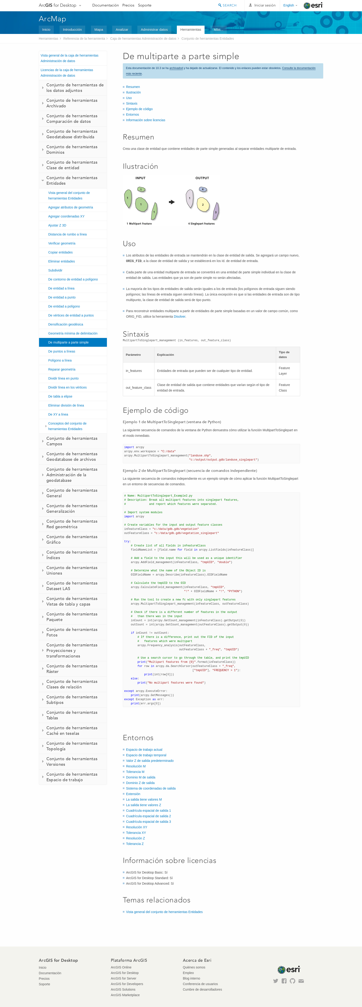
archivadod (176, 68)
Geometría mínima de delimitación (72, 333)
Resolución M (136, 766)
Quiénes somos (194, 967)
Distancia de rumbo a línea (67, 234)
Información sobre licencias (145, 120)
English (289, 5)
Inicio (46, 29)
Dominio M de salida (140, 777)
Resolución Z (135, 838)
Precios (128, 5)
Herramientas (190, 29)
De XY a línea (58, 414)
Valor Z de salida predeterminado (150, 761)
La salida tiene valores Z (143, 805)
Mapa (98, 29)
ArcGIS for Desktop (125, 973)
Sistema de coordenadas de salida (151, 788)
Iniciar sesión (265, 5)
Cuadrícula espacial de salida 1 (148, 810)
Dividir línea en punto (63, 378)
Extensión (133, 794)
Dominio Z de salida (140, 783)
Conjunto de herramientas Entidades (207, 38)
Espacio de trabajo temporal (146, 755)
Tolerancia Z (135, 844)
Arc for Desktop (57, 5)
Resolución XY (136, 827)
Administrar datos (154, 29)
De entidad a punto (61, 297)
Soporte (144, 5)
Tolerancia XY (136, 833)
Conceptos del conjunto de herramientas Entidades (67, 426)
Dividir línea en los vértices (67, 387)
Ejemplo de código (139, 109)
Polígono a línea (60, 360)
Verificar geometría (61, 243)
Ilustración (133, 92)
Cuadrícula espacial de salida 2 (148, 816)
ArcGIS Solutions (123, 989)
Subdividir (55, 270)
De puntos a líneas (61, 351)
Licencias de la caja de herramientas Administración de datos (67, 72)
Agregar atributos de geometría (70, 207)
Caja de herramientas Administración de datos (143, 38)
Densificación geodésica (65, 324)
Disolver (179, 316)
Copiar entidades (60, 252)
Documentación (105, 5)
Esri (313, 5)
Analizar (122, 29)
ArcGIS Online (121, 967)
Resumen (133, 87)
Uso (129, 98)
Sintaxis (131, 103)
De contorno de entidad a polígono (73, 279)
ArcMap (53, 18)
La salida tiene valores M (144, 799)
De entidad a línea (61, 288)
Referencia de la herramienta (84, 38)
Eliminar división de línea (66, 405)
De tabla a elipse (60, 396)
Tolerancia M (135, 772)
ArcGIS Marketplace (125, 995)
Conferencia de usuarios (200, 984)
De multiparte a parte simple (68, 342)
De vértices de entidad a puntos (71, 315)
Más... (218, 29)
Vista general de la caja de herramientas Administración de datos (69, 58)
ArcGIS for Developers (127, 984)
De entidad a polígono (64, 306)
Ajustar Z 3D (57, 225)
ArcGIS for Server (123, 978)
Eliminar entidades (61, 261)
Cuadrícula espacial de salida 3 (148, 821)
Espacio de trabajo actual (144, 749)
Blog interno (191, 978)
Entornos (132, 114)
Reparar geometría (61, 369)
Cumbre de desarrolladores (202, 989)
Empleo (188, 973)
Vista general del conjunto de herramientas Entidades (69, 195)
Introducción (72, 29)
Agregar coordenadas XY (66, 216)
